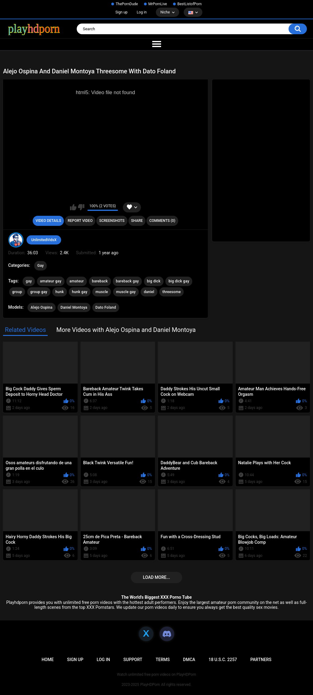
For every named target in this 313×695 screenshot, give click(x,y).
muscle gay (126, 292)
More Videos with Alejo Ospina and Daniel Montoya (126, 329)
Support (132, 659)
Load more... (156, 577)
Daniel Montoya (74, 307)
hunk (59, 292)
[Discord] (167, 634)
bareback (100, 281)
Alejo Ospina (41, 307)
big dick (153, 281)
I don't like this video (81, 207)
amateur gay (50, 281)
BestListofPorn (189, 4)
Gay (40, 265)
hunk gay (79, 292)
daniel (149, 292)
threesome (171, 292)
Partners (260, 659)
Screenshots (111, 221)
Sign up (121, 12)
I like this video (73, 207)
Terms (163, 659)
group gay (38, 292)
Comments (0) (162, 221)
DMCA (189, 659)
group (17, 292)
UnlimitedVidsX (44, 240)
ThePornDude (127, 4)
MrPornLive (157, 4)
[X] (146, 634)
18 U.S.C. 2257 (222, 659)
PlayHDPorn (150, 684)
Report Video (80, 221)
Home (48, 659)
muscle (101, 292)
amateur (76, 281)
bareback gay (127, 281)
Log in (142, 12)
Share (137, 221)
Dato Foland (105, 307)
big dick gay (178, 281)
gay (29, 281)
